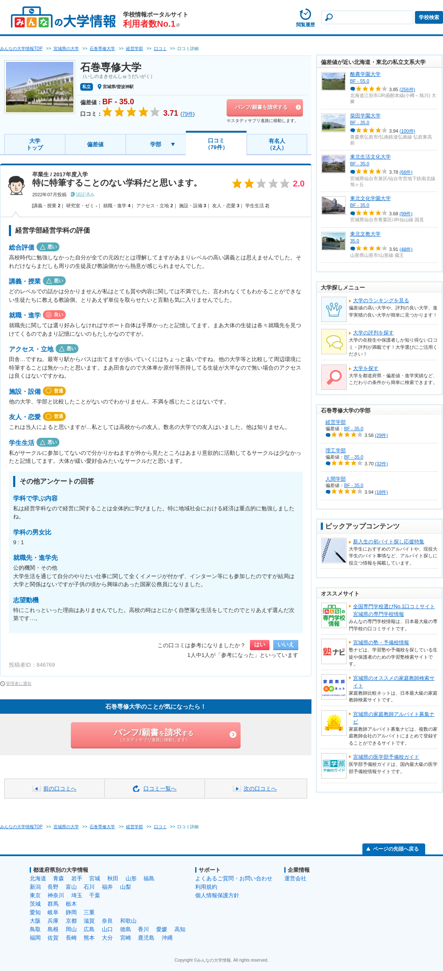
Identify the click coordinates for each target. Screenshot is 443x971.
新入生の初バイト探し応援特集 (388, 542)
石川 (89, 887)
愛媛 (161, 929)
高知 (179, 929)
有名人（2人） (276, 144)
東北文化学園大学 (370, 198)
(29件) (381, 435)
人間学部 (335, 479)
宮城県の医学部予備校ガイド (386, 757)
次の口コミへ (260, 788)
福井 (107, 887)
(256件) (407, 89)
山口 (107, 929)
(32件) (381, 463)
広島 (89, 929)
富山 (71, 887)
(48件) (406, 248)
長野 (53, 887)
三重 (89, 912)
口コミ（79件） (216, 143)
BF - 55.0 (359, 80)
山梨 (125, 887)
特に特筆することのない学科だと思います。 (117, 182)
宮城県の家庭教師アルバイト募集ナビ (394, 718)
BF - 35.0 (359, 122)
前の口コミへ (59, 788)
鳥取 (35, 929)
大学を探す (366, 368)
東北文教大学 (365, 234)
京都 (71, 921)
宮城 (94, 878)
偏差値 (95, 144)
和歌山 (128, 921)
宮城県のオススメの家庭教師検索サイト (394, 682)
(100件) (407, 131)
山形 (131, 878)
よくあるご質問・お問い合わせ (233, 878)
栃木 (71, 904)
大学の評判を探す (373, 333)
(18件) (381, 492)
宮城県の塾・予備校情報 (381, 642)
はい (259, 644)
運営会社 (295, 878)
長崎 (71, 938)
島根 (53, 929)
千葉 (94, 895)
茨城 (35, 904)
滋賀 (89, 921)
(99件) (406, 213)
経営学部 (335, 422)
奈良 (107, 921)
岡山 (71, 929)
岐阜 (53, 912)
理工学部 (335, 451)
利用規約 (206, 887)
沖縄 (167, 938)
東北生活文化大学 (370, 157)
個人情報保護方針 (217, 895)
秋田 (112, 878)
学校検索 (429, 17)
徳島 (125, 929)
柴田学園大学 (365, 116)
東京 (35, 895)
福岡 (35, 938)
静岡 (71, 912)
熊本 (89, 938)
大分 (107, 938)
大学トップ (34, 144)
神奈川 (56, 895)
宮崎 (125, 938)
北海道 (38, 878)
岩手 (76, 878)
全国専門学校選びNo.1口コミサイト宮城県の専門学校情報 (394, 610)
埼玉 (76, 895)
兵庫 (53, 921)
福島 (148, 878)
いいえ (286, 644)
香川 (143, 929)
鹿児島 (146, 938)
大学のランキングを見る (381, 300)
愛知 (35, 912)
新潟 (35, 887)
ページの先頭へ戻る (396, 849)
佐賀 (53, 938)
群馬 (53, 904)
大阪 (35, 921)
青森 (58, 878)
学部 (155, 144)
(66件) (406, 172)
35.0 (354, 240)
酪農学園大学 (365, 74)
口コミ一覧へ (160, 788)
